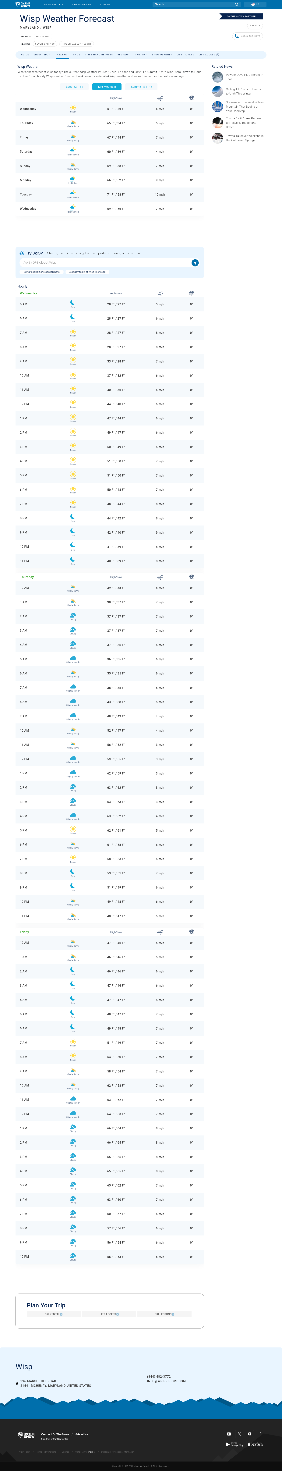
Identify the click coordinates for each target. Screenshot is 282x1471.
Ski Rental (53, 1314)
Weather (62, 55)
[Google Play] (235, 1444)
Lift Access (209, 55)
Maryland (43, 36)
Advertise (81, 1434)
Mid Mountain (107, 86)
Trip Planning (81, 4)
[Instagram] (250, 1434)
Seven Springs (45, 44)
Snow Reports (53, 4)
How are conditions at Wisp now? (41, 271)
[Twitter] (239, 1434)
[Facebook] (260, 1434)
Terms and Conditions (46, 1452)
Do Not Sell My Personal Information (117, 1452)
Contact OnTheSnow (55, 1434)
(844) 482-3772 (247, 36)
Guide (25, 55)
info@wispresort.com (166, 1381)
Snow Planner (162, 55)
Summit (141, 86)
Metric (84, 1452)
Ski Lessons (164, 1314)
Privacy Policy (24, 1452)
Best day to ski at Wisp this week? (87, 271)
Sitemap (65, 1452)
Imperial (91, 1452)
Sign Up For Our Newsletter (54, 1439)
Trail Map (140, 55)
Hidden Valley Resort (76, 44)
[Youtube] (229, 1434)
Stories (105, 4)
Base (74, 86)
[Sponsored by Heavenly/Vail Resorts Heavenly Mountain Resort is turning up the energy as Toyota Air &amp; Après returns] (245, 122)
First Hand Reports (99, 55)
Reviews (123, 55)
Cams (77, 55)
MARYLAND (29, 27)
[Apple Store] (255, 1444)
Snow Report (42, 55)
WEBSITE (255, 25)
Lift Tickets (185, 55)
